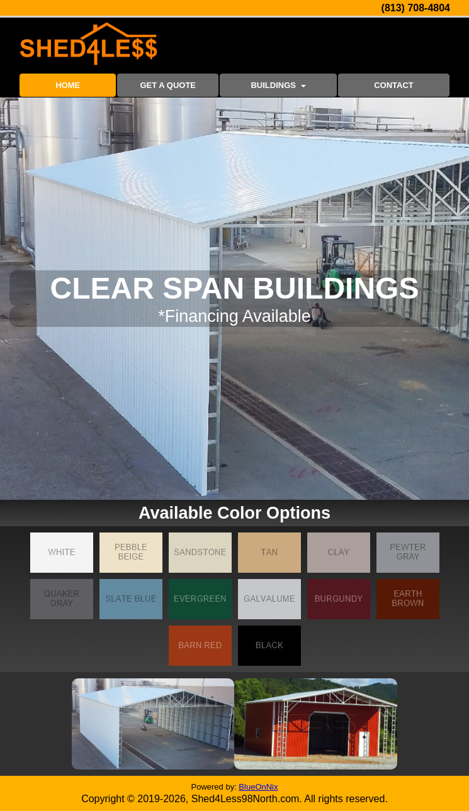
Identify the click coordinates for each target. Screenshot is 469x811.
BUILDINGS (278, 85)
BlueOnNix (258, 787)
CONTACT (394, 85)
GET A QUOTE (168, 85)
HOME (67, 85)
